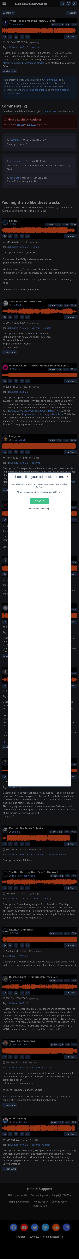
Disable (39, 501)
